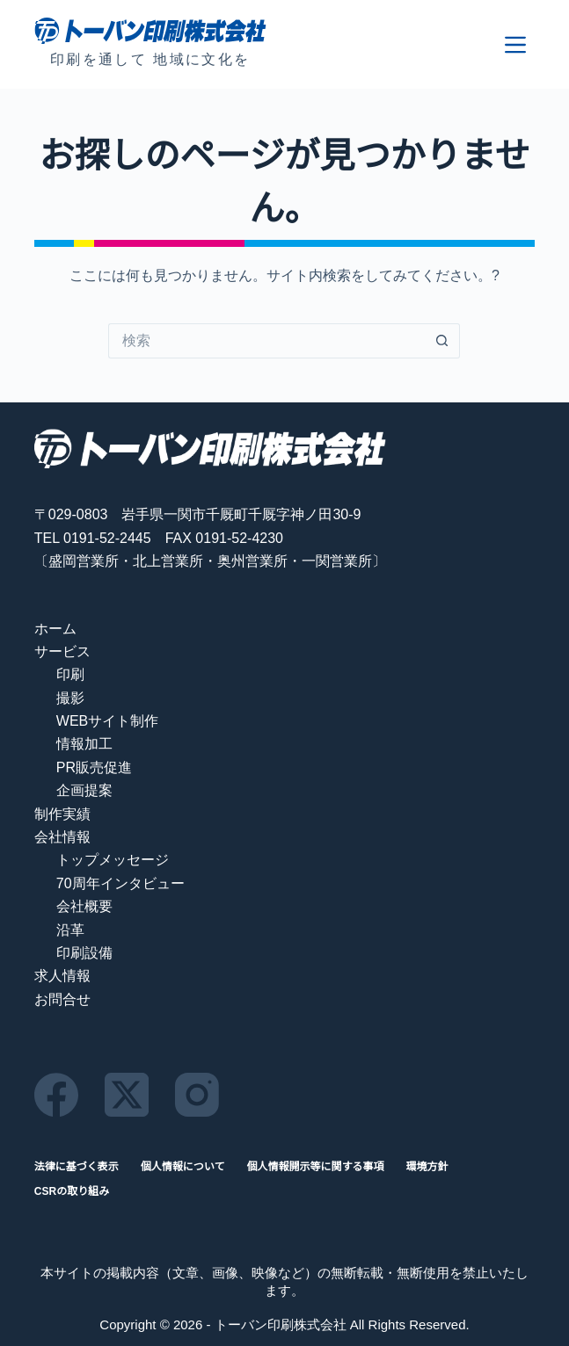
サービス (62, 651)
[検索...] (266, 340)
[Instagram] (197, 1095)
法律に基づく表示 (76, 1167)
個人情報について (183, 1167)
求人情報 (62, 975)
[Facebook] (56, 1095)
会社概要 (84, 906)
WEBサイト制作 (107, 720)
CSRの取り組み (71, 1191)
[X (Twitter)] (127, 1095)
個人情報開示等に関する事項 (314, 1167)
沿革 (70, 930)
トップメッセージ (112, 859)
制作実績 (62, 814)
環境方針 (427, 1167)
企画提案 (84, 790)
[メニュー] (515, 44)
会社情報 (62, 836)
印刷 (70, 674)
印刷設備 (84, 952)
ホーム (55, 628)
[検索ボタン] (442, 340)
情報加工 (84, 743)
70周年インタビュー (120, 883)
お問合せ (62, 999)
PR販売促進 (94, 767)
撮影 (70, 698)
